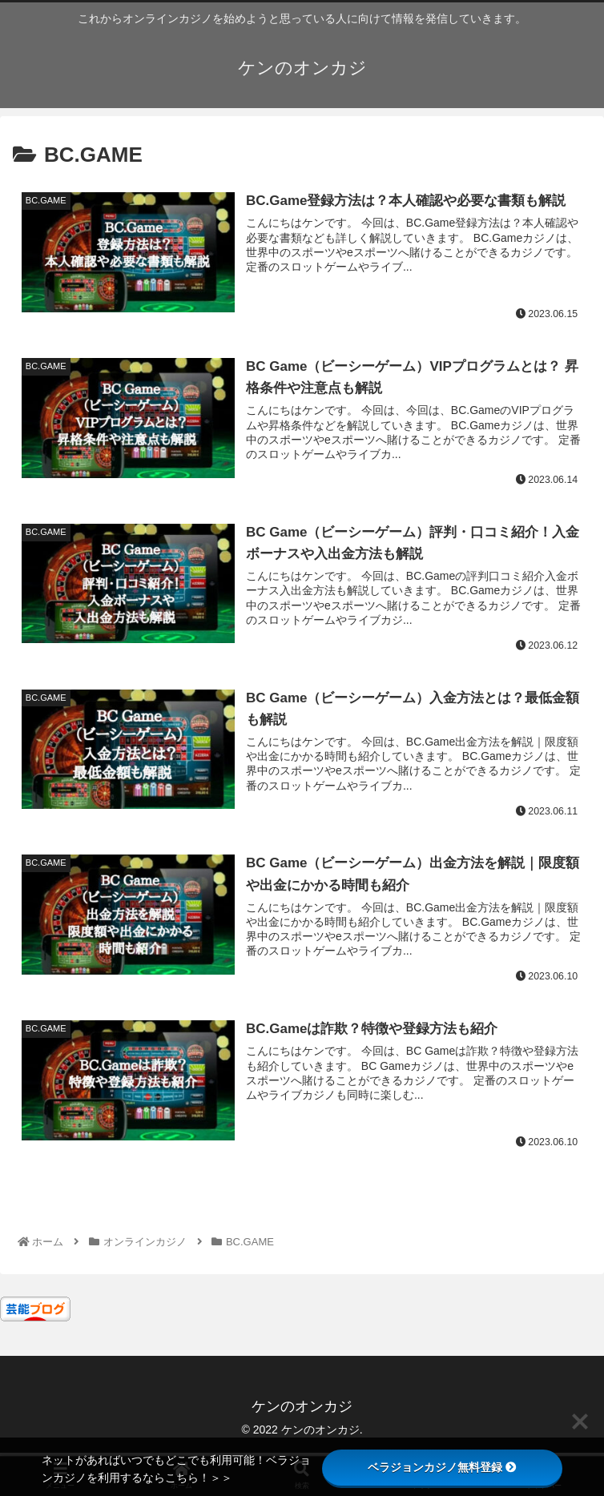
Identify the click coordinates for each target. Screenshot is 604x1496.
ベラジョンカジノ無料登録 (442, 1467)
